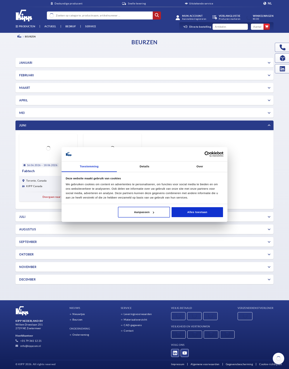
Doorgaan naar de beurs (58, 196)
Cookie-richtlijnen (270, 364)
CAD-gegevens (133, 325)
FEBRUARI (26, 75)
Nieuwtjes (78, 314)
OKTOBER (26, 254)
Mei (22, 112)
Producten (25, 26)
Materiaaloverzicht (135, 319)
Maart (24, 87)
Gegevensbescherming (239, 364)
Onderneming (80, 334)
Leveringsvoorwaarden (138, 314)
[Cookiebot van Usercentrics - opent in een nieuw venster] (207, 154)
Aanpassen (144, 212)
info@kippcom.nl (28, 345)
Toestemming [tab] (89, 166)
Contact (129, 330)
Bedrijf (70, 26)
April (23, 100)
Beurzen (77, 319)
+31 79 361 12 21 (28, 340)
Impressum (177, 364)
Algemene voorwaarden (205, 364)
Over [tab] (199, 166)
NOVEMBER (27, 267)
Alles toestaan (197, 212)
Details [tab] (144, 166)
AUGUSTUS (27, 229)
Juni (22, 125)
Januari (25, 62)
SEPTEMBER (28, 241)
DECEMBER (27, 279)
